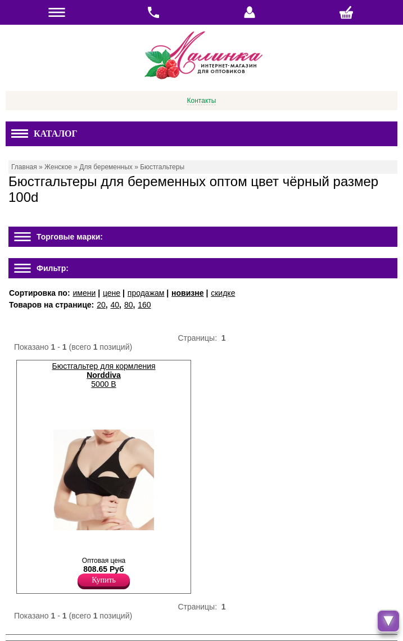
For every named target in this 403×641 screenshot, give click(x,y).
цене (111, 292)
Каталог (44, 133)
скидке (223, 292)
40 (115, 304)
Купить (104, 580)
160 (144, 304)
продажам (146, 292)
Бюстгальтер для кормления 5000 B (103, 375)
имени (84, 292)
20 (101, 304)
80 (128, 304)
